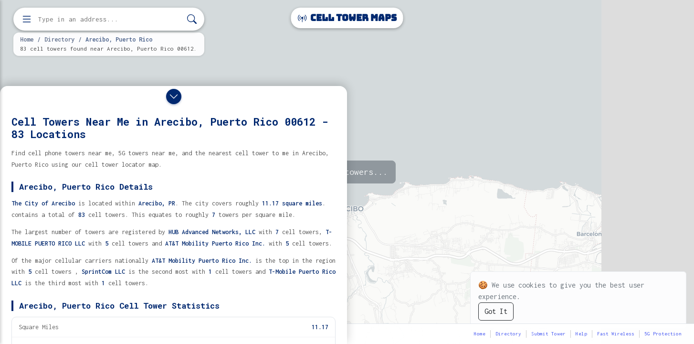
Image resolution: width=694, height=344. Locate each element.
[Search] (191, 19)
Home (26, 39)
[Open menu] (26, 19)
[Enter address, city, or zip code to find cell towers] (109, 19)
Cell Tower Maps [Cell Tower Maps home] (347, 17)
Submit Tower (548, 333)
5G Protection (663, 333)
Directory (59, 39)
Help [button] (581, 333)
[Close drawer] (173, 96)
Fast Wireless (615, 333)
